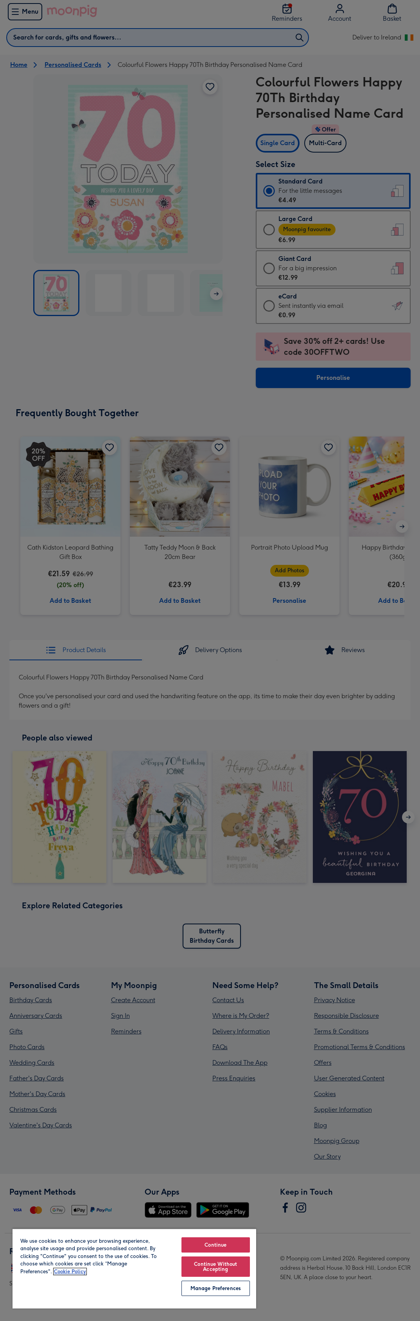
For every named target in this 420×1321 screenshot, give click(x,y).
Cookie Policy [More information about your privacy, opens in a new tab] (70, 1271)
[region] (134, 1268)
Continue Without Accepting (215, 1266)
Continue (215, 1245)
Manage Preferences (215, 1288)
